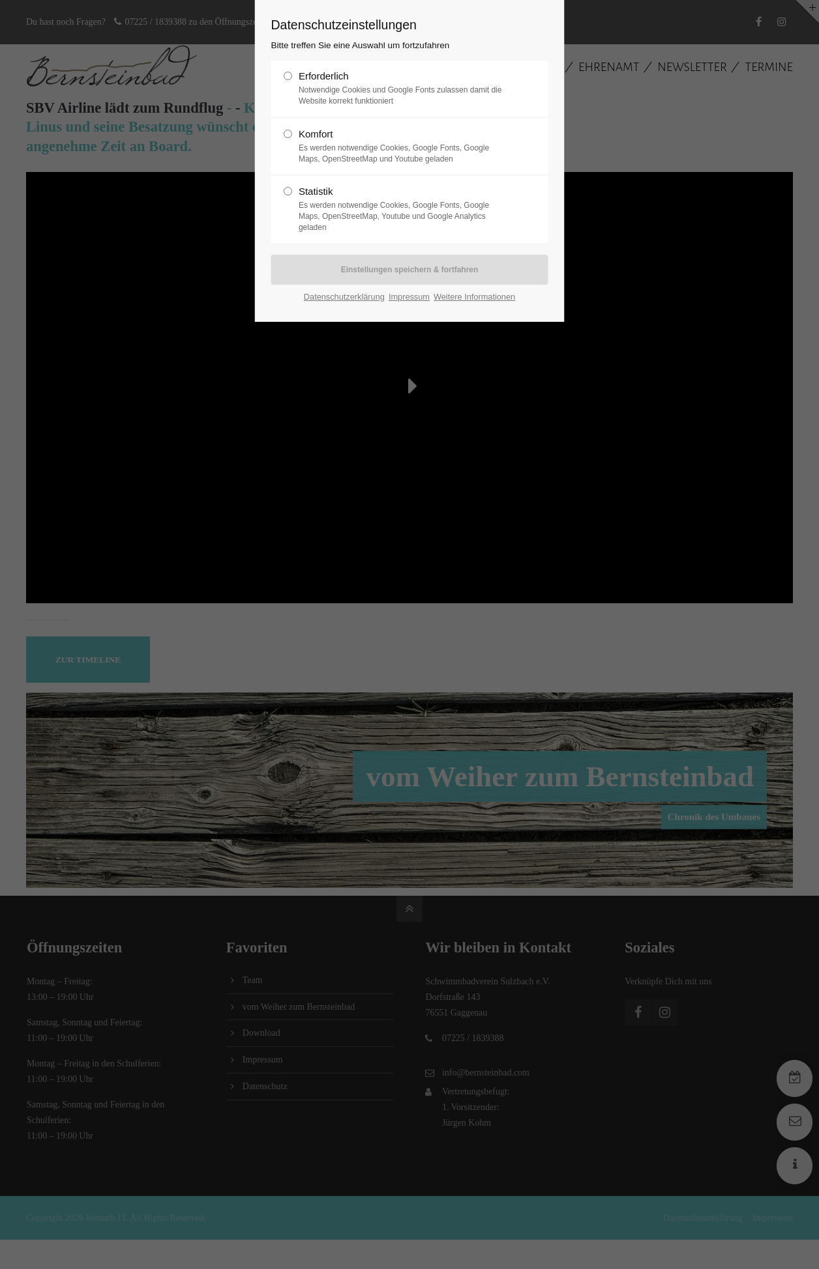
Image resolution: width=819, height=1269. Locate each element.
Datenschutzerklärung (344, 297)
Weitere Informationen (474, 297)
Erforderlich (404, 88)
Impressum (409, 297)
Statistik (404, 209)
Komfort (404, 146)
